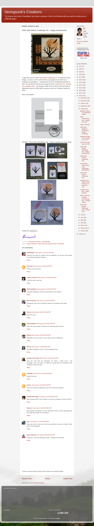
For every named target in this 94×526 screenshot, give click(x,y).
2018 (80, 74)
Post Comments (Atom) (37, 483)
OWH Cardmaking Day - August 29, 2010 (85, 119)
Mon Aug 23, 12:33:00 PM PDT (49, 358)
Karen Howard (31, 435)
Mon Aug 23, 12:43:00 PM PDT (42, 373)
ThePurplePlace (32, 289)
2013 (80, 88)
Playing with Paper (33, 396)
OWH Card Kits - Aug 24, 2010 (85, 143)
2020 (80, 69)
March (83, 225)
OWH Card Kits (85, 124)
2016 (80, 80)
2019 (80, 71)
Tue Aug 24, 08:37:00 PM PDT (42, 408)
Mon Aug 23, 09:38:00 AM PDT (41, 335)
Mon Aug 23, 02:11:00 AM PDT (44, 252)
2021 (80, 66)
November (84, 100)
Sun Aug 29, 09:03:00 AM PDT (46, 435)
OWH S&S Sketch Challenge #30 (84, 158)
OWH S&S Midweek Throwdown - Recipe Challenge (85, 130)
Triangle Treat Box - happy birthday (84, 191)
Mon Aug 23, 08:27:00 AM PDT (41, 312)
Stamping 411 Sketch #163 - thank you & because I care (85, 184)
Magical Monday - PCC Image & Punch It (85, 138)
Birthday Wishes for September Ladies (85, 112)
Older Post (67, 479)
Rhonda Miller (31, 323)
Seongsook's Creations (23, 12)
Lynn (28, 421)
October (83, 103)
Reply (28, 260)
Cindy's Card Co (32, 277)
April (82, 222)
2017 (80, 77)
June (82, 217)
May (82, 220)
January (83, 230)
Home (47, 479)
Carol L (29, 385)
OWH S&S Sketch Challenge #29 (84, 175)
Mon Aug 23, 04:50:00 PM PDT (41, 385)
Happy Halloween (32, 243)
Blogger (57, 518)
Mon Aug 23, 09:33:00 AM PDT (45, 323)
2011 (80, 93)
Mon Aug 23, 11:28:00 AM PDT (41, 346)
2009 (80, 234)
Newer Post (27, 479)
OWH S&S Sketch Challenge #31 (46, 78)
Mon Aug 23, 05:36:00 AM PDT (47, 277)
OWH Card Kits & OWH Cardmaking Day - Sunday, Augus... (85, 199)
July (82, 214)
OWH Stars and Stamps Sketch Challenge (51, 243)
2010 (80, 95)
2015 (80, 82)
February (83, 228)
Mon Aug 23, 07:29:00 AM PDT (46, 289)
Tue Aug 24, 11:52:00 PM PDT (40, 421)
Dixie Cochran (31, 300)
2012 (80, 90)
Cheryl (29, 346)
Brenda (29, 335)
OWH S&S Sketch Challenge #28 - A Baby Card (85, 208)
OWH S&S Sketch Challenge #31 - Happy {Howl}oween (85, 150)
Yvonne (29, 312)
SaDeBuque (30, 252)
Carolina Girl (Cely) (33, 358)
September (84, 106)
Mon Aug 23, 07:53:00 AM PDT (45, 300)
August (83, 108)
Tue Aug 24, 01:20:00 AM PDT (48, 396)
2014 (80, 85)
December (84, 98)
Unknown (30, 266)
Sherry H (29, 408)
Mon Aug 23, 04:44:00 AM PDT (42, 266)
